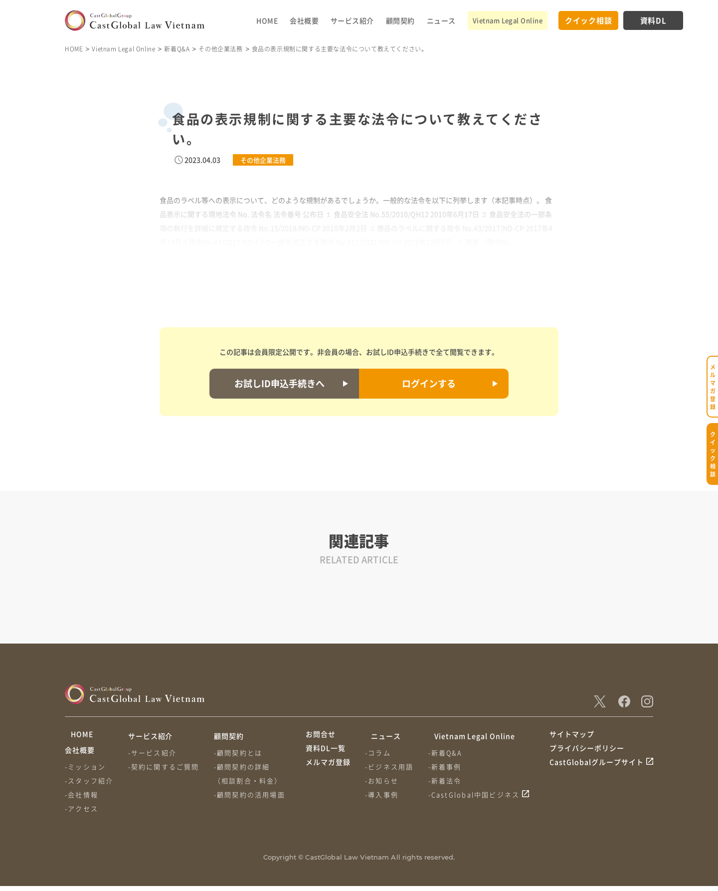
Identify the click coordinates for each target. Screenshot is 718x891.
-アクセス (81, 813)
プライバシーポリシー (586, 754)
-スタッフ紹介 (89, 785)
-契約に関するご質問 (165, 766)
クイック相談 (588, 20)
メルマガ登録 (328, 773)
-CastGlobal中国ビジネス (478, 794)
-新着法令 (449, 780)
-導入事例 (383, 794)
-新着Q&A (449, 752)
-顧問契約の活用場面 (253, 794)
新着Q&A (176, 48)
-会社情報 (81, 799)
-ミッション (85, 771)
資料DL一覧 (326, 754)
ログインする (429, 383)
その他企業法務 (220, 48)
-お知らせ (383, 780)
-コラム (380, 752)
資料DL (653, 20)
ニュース (441, 20)
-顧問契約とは (242, 752)
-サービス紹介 (154, 752)
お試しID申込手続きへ (279, 383)
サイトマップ (571, 736)
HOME (267, 20)
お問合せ (321, 736)
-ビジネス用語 (391, 766)
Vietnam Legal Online (507, 20)
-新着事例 (449, 766)
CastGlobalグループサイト (596, 773)
